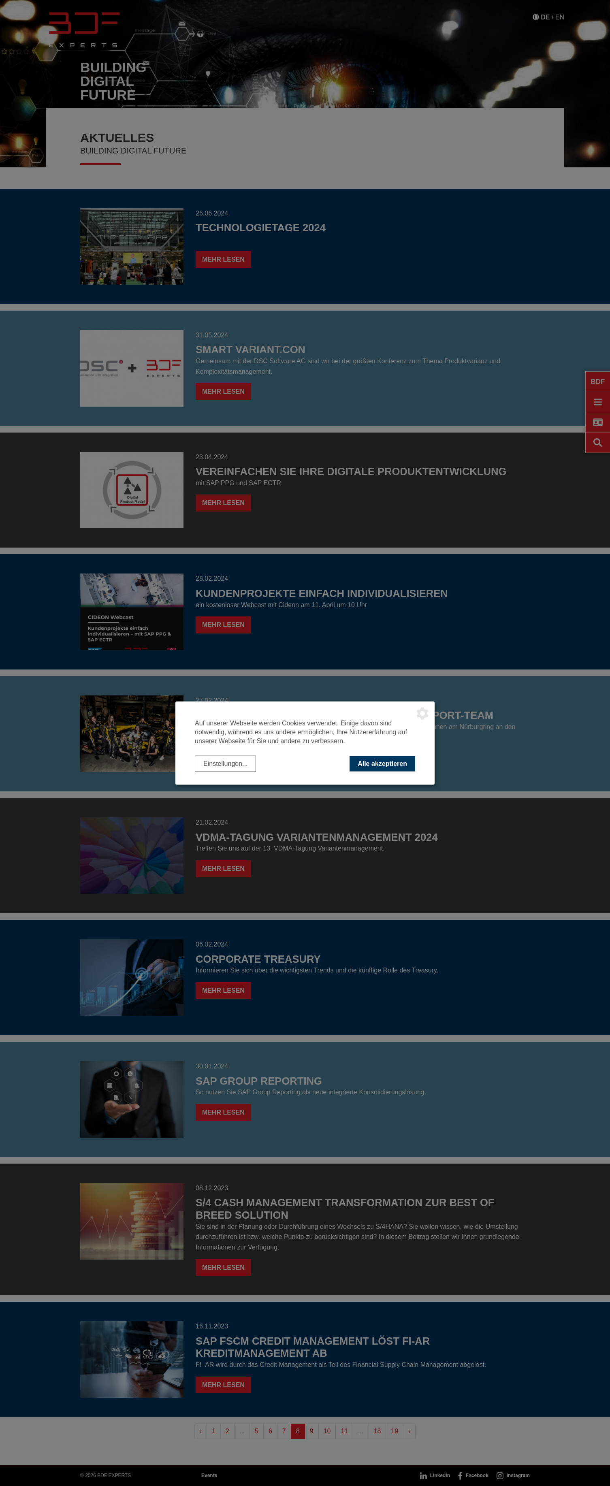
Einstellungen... (225, 763)
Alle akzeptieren (382, 763)
